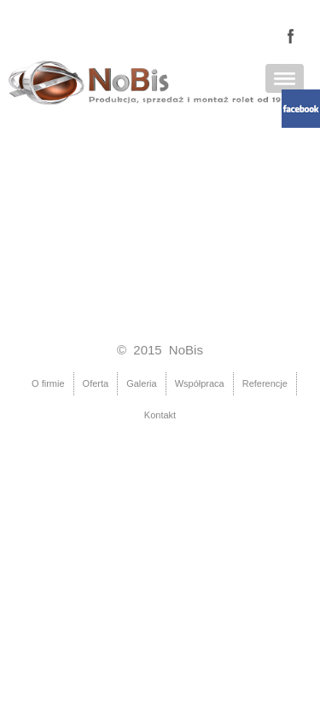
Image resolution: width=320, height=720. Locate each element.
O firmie (48, 383)
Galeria (141, 383)
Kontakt (160, 415)
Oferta (96, 383)
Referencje (265, 383)
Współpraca (199, 383)
